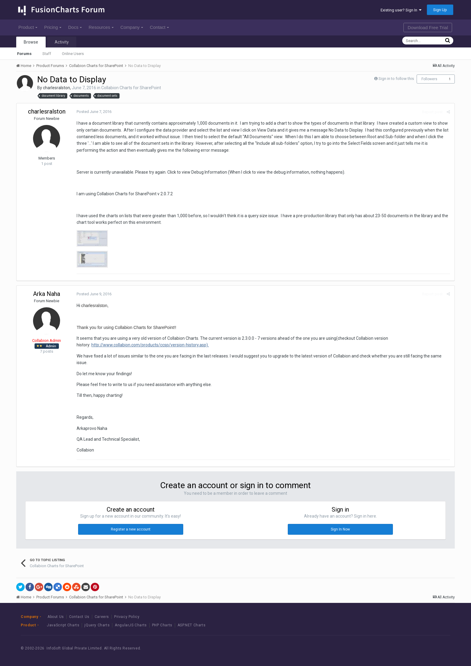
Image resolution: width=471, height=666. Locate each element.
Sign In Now (340, 529)
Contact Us (79, 617)
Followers (429, 79)
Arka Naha (46, 293)
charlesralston (56, 87)
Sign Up (440, 10)
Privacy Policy (126, 617)
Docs (75, 27)
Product (27, 27)
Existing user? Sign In (401, 10)
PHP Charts (162, 625)
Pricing (52, 27)
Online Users (73, 53)
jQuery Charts (97, 625)
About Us (55, 617)
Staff (46, 53)
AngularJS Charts (131, 625)
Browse (31, 42)
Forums (24, 53)
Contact (159, 27)
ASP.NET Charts (191, 625)
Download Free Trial (428, 27)
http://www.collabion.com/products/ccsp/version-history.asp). (150, 344)
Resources (101, 27)
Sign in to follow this (396, 78)
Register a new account (130, 529)
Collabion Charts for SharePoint (131, 87)
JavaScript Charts (63, 625)
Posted (94, 111)
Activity (62, 42)
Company (131, 27)
